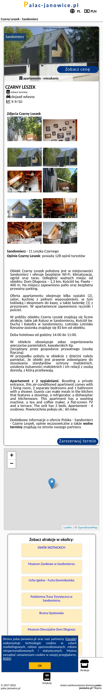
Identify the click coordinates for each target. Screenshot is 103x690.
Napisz (98, 688)
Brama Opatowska (51, 613)
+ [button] (11, 456)
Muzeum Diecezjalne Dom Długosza (51, 629)
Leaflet (67, 527)
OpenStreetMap (88, 527)
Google (71, 639)
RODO (7, 659)
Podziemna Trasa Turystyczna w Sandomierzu (51, 598)
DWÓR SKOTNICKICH (51, 547)
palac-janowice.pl (51, 5)
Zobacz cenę (77, 69)
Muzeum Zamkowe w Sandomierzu (51, 564)
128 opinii (62, 256)
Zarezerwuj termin (77, 441)
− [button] (11, 464)
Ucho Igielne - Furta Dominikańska (51, 580)
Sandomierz (14, 36)
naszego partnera (67, 427)
